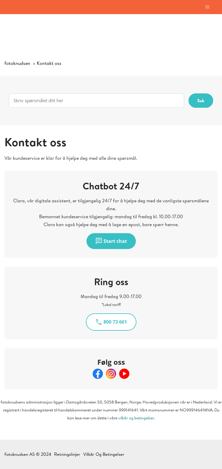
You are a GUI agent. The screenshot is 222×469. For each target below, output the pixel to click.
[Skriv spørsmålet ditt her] (96, 100)
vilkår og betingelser (136, 418)
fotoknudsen (17, 63)
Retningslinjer (67, 454)
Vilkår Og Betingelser (103, 454)
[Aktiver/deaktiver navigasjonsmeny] (207, 7)
